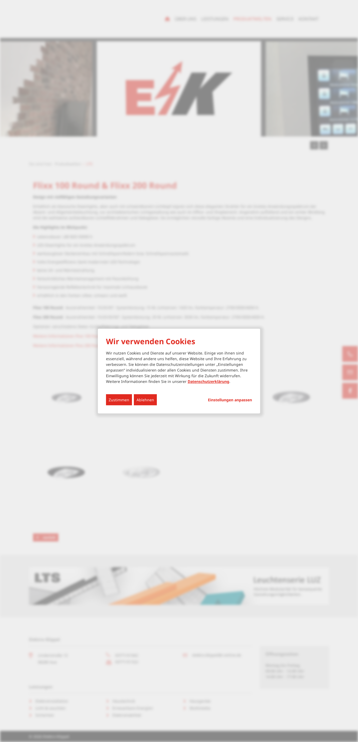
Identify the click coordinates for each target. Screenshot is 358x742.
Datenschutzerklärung (208, 381)
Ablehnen (145, 399)
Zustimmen (119, 399)
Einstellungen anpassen (230, 399)
